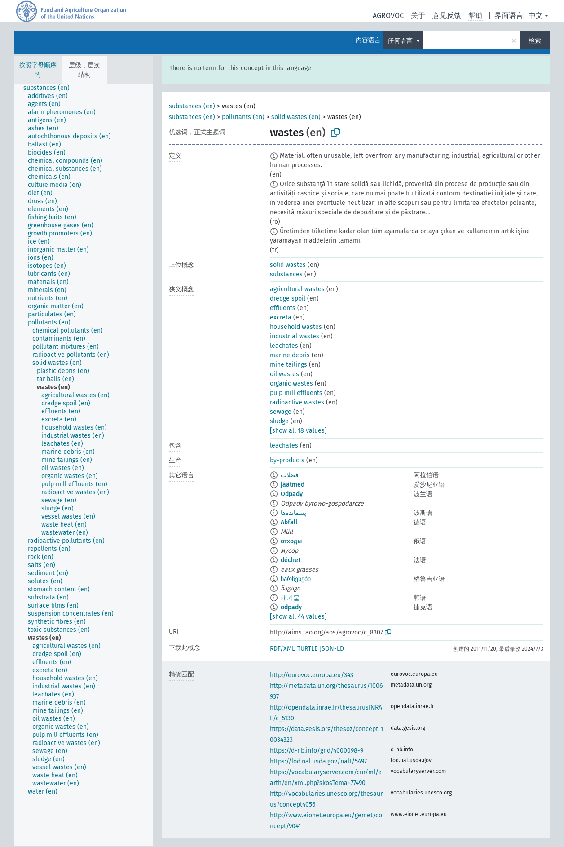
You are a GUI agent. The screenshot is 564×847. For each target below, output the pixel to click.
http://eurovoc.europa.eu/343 (311, 675)
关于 (418, 15)
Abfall (289, 522)
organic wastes (291, 383)
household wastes (296, 327)
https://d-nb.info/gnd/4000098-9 (316, 750)
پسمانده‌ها (293, 513)
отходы (291, 541)
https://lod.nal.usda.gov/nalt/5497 (318, 761)
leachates (284, 346)
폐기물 (290, 598)
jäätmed (292, 484)
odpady (291, 607)
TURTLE (307, 648)
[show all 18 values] (298, 431)
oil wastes (284, 374)
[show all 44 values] (298, 617)
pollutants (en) (243, 117)
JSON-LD (332, 648)
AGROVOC (388, 15)
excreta (280, 317)
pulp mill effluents (296, 393)
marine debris (290, 355)
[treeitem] (50, 88)
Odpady (292, 494)
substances (286, 274)
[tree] (83, 465)
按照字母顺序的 (38, 70)
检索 (535, 40)
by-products (287, 460)
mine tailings (288, 364)
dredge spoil (287, 298)
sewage (280, 412)
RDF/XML (282, 648)
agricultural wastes (297, 289)
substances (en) (192, 106)
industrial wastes (294, 336)
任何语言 (401, 40)
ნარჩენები (296, 579)
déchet (290, 560)
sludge (279, 421)
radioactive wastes (297, 402)
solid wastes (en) (296, 117)
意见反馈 (446, 15)
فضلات (290, 475)
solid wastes (288, 265)
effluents (282, 308)
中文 (536, 15)
